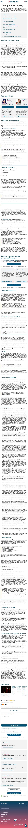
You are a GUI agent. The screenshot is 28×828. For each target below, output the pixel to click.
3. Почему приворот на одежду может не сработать (11, 36)
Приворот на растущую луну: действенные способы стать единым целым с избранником (24, 691)
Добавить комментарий (14, 725)
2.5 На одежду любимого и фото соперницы (10, 26)
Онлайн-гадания (4, 814)
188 (26, 101)
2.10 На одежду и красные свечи (8, 34)
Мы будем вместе (5, 742)
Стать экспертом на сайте (22, 805)
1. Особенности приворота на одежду (9, 16)
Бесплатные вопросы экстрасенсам (10, 260)
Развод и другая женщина (7, 775)
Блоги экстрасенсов (4, 812)
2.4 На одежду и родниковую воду (9, 24)
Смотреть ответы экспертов (7, 281)
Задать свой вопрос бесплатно (14, 284)
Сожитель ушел (5, 752)
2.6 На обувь (5, 27)
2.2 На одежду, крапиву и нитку (8, 21)
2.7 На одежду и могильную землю (9, 29)
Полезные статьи (4, 816)
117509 (12, 104)
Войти (26, 1)
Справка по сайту (4, 821)
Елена (8, 99)
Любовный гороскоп (4, 810)
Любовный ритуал (4, 57)
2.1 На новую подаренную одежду (9, 19)
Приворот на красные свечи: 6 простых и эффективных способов (5, 695)
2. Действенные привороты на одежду (9, 18)
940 (11, 101)
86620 (26, 104)
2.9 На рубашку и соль (7, 32)
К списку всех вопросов (14, 789)
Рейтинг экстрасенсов (5, 805)
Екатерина (24, 99)
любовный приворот (6, 219)
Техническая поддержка (5, 823)
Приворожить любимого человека (9, 764)
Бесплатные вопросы (5, 807)
